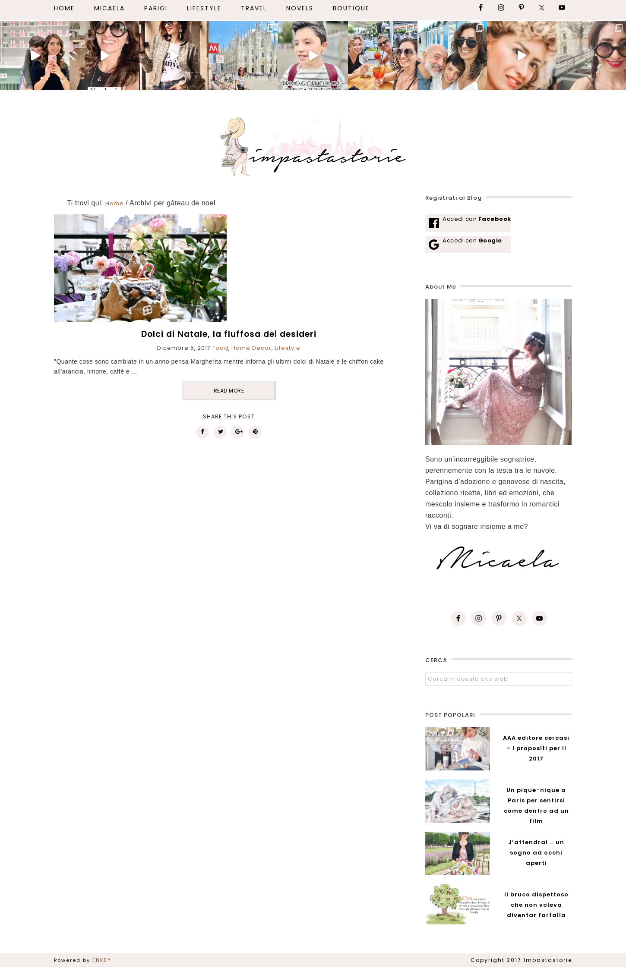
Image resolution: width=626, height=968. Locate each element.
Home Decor (251, 348)
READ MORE (229, 390)
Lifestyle (287, 348)
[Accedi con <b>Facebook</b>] (468, 223)
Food (220, 348)
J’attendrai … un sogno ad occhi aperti (536, 852)
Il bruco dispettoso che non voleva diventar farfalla (536, 904)
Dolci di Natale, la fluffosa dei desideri (228, 334)
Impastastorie (313, 145)
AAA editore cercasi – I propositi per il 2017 (536, 748)
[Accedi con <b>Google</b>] (468, 244)
